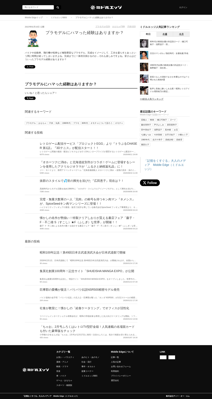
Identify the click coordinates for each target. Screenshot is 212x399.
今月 (181, 34)
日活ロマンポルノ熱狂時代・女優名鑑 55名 (169, 53)
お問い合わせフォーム (121, 366)
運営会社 (115, 380)
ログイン (183, 7)
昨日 (148, 34)
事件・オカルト (88, 366)
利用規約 (115, 371)
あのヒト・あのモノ (90, 357)
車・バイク (61, 376)
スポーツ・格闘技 (64, 385)
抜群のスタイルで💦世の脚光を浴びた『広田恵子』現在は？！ (82, 180)
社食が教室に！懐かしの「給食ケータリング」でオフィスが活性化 (84, 308)
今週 (164, 34)
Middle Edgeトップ (34, 17)
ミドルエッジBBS (59, 17)
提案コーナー (87, 371)
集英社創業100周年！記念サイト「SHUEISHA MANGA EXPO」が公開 (87, 271)
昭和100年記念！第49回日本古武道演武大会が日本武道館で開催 (83, 252)
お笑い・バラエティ (65, 357)
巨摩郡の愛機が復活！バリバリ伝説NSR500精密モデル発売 (80, 289)
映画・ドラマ (62, 366)
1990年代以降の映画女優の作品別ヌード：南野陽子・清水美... (169, 66)
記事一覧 (115, 357)
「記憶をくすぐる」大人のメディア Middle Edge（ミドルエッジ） (165, 165)
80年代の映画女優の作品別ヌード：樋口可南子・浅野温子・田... (169, 43)
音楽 (58, 371)
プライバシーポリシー (121, 376)
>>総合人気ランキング (151, 99)
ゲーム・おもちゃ (64, 380)
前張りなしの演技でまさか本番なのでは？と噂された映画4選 (170, 78)
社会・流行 (86, 362)
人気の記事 (116, 362)
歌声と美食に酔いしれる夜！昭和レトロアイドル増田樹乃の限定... (170, 90)
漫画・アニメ (62, 362)
